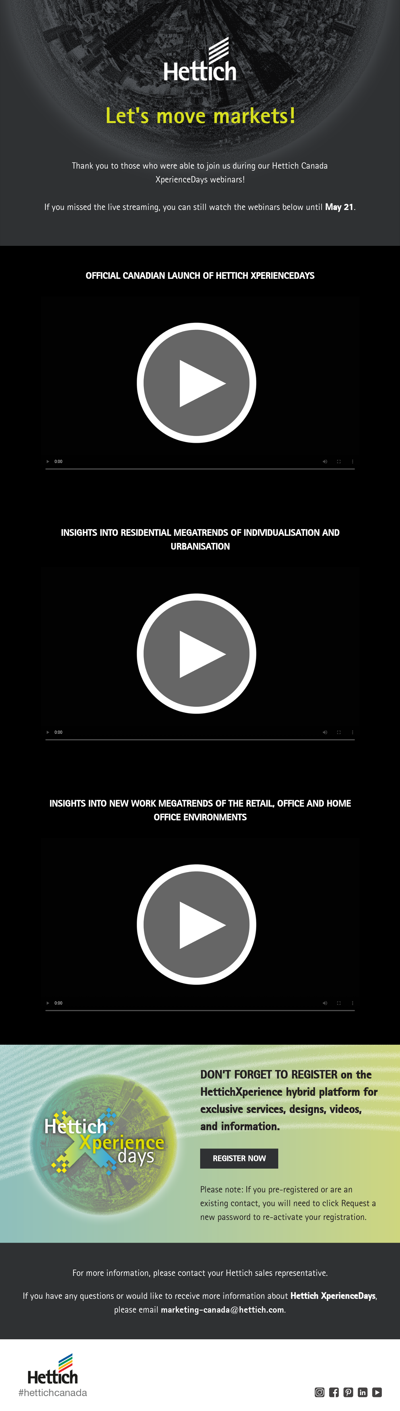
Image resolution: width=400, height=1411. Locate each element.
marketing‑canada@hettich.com (222, 1309)
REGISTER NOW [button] (239, 1158)
